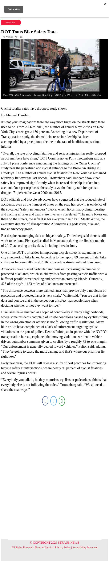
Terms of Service (44, 547)
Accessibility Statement (85, 547)
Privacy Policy (63, 547)
